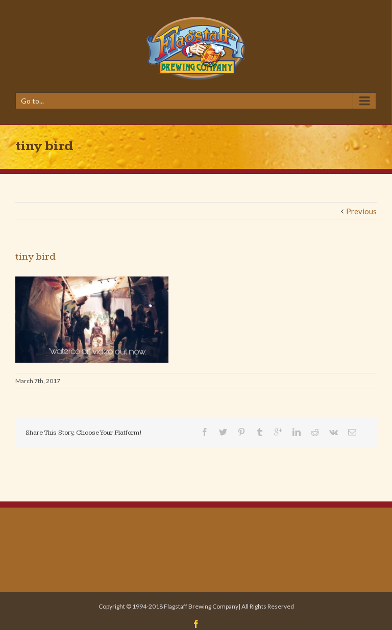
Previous (361, 211)
